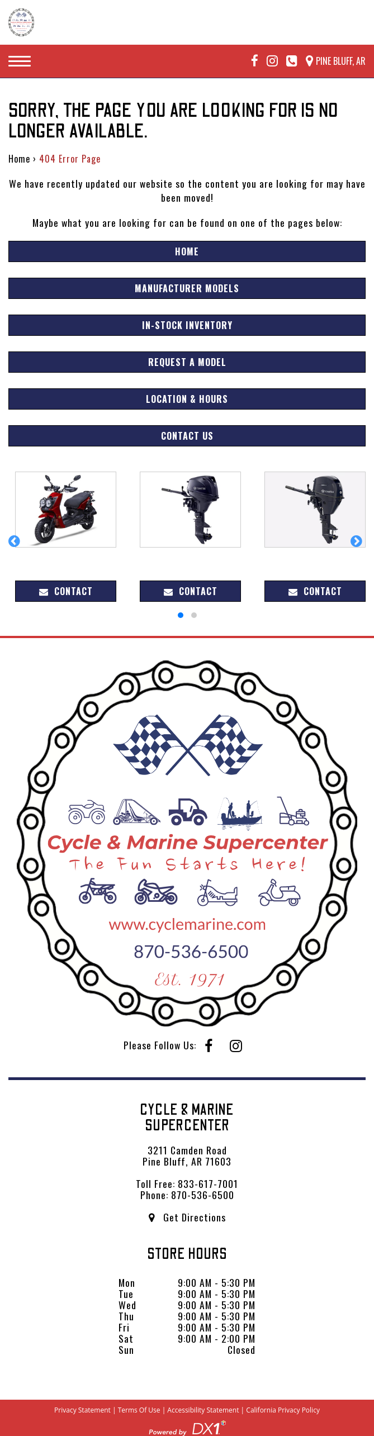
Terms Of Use (139, 1410)
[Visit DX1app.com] (187, 1426)
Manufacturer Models (187, 288)
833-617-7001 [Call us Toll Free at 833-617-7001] (208, 1183)
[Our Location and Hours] (331, 61)
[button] (15, 546)
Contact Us (187, 436)
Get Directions (187, 1217)
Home (19, 158)
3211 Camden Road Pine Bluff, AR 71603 (187, 1155)
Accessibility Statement (203, 1410)
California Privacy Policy (283, 1410)
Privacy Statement (82, 1410)
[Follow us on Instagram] (268, 61)
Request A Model (187, 362)
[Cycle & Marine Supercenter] (21, 22)
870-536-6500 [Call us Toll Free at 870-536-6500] (202, 1194)
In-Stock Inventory (187, 325)
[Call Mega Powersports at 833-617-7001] (287, 61)
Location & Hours (187, 399)
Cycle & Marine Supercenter (187, 1117)
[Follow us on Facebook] (250, 61)
